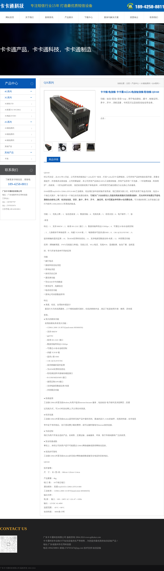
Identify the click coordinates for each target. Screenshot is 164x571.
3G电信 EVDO (10, 116)
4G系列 (8, 91)
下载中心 (88, 17)
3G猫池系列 (9, 134)
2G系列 (8, 122)
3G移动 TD (9, 104)
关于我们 (29, 17)
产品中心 (135, 83)
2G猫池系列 (9, 128)
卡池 (6, 159)
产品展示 (69, 17)
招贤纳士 (134, 17)
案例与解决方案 (111, 17)
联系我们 (154, 17)
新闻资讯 (49, 17)
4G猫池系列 (9, 140)
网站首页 (10, 17)
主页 (128, 83)
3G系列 (8, 97)
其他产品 (8, 146)
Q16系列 (155, 83)
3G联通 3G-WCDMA (13, 110)
